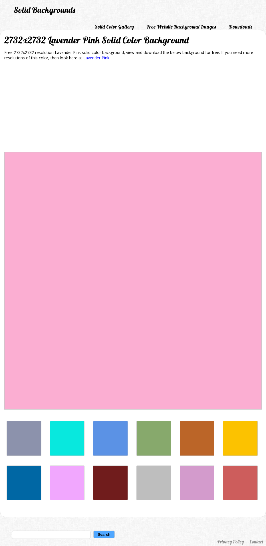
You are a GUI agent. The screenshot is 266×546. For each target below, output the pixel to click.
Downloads (240, 26)
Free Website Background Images (181, 26)
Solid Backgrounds (44, 10)
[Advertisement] (133, 107)
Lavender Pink (96, 58)
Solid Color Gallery (114, 26)
